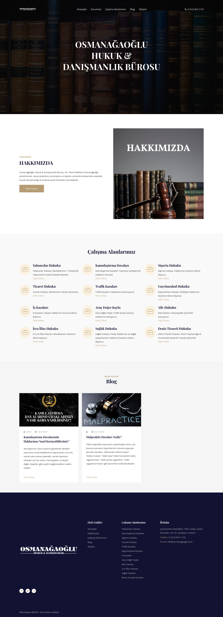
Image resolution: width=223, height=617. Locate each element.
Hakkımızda (93, 533)
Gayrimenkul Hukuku (132, 551)
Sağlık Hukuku (129, 573)
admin (28, 432)
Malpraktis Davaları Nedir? (104, 437)
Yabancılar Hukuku (131, 528)
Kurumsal (96, 9)
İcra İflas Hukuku (130, 568)
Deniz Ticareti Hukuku (132, 577)
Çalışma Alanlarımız (115, 9)
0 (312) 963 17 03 (177, 537)
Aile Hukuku (128, 564)
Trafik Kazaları (129, 546)
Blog (132, 9)
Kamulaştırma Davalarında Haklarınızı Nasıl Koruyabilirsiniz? (46, 439)
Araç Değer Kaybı (130, 559)
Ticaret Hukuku (129, 542)
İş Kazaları (127, 555)
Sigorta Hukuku (129, 537)
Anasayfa (82, 9)
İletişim (143, 9)
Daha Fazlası (31, 188)
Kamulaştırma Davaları (133, 533)
